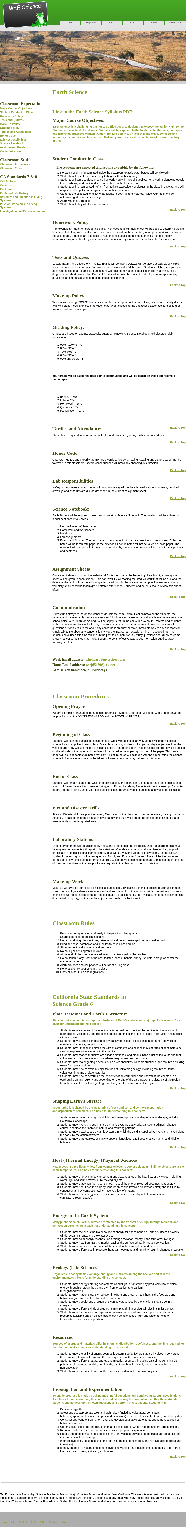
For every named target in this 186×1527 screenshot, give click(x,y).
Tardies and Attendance (15, 131)
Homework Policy (11, 116)
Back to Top (178, 209)
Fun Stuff (52, 1522)
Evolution (6, 189)
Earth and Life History (14, 193)
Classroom (175, 22)
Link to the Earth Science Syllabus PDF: (93, 111)
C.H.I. (133, 22)
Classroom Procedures (15, 164)
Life (70, 22)
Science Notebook (12, 143)
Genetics (6, 185)
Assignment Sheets (12, 147)
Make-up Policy (10, 123)
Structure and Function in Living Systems (21, 198)
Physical (91, 22)
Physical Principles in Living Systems (18, 206)
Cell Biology (8, 181)
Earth (112, 22)
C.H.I (42, 1522)
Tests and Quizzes (12, 120)
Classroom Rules (11, 168)
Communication (10, 151)
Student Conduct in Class (16, 112)
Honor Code (8, 135)
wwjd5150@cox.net (100, 665)
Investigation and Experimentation (22, 211)
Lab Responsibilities (13, 139)
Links (154, 22)
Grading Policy (9, 127)
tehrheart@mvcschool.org (105, 659)
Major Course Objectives (16, 108)
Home (4, 1522)
